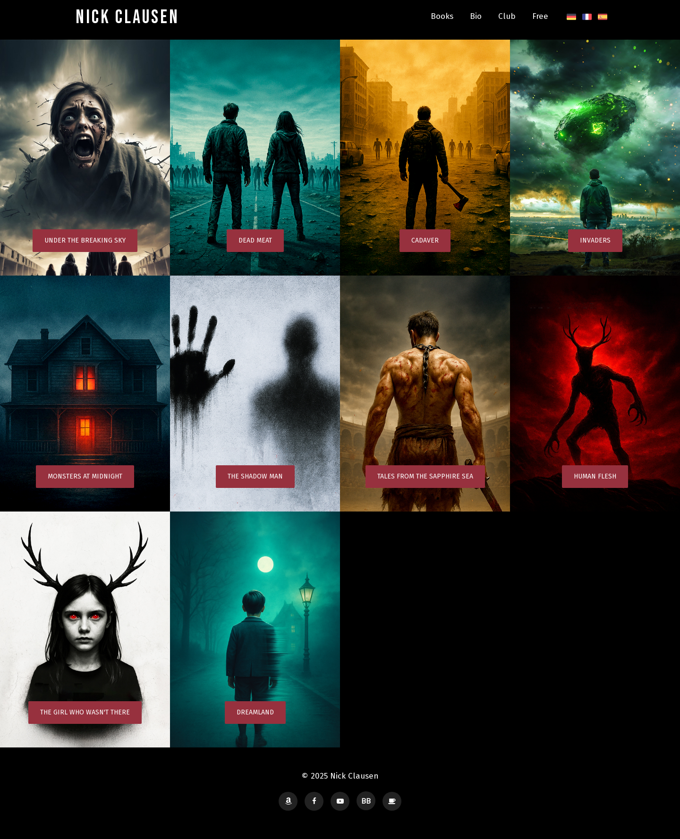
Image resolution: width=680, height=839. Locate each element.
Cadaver (425, 240)
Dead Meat (255, 240)
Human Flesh (595, 476)
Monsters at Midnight (85, 476)
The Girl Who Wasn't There (85, 712)
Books (442, 16)
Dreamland (255, 712)
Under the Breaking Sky (85, 240)
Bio (476, 16)
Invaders (595, 240)
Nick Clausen (127, 17)
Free (540, 16)
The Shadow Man (255, 476)
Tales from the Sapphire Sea (425, 476)
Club (507, 16)
